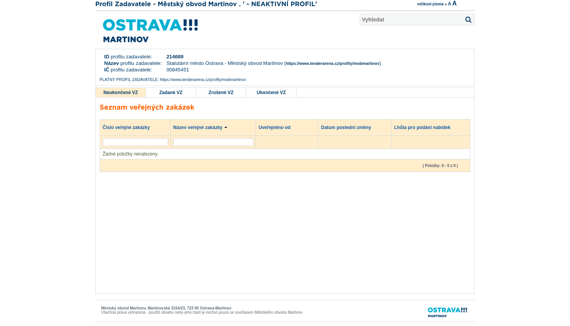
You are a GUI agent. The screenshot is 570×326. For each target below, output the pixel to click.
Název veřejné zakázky (201, 127)
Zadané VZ (171, 92)
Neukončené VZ (120, 92)
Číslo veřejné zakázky (130, 127)
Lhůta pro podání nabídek (426, 127)
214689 (174, 57)
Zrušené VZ (220, 92)
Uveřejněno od (278, 127)
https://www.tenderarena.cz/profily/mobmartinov (332, 63)
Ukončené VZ (271, 92)
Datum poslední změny (349, 127)
